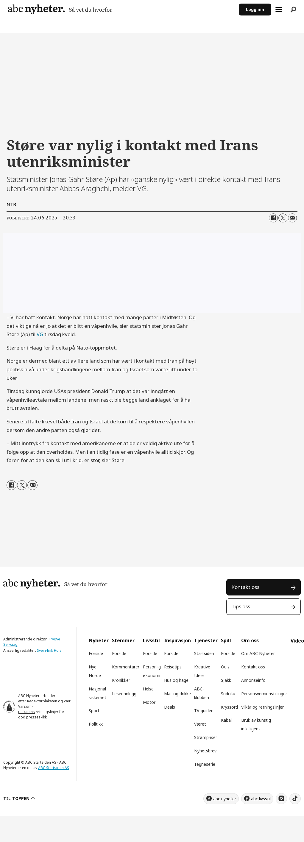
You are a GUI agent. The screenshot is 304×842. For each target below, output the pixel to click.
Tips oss (240, 606)
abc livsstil (261, 799)
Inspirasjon (177, 640)
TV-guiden (203, 710)
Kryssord (229, 707)
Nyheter (99, 640)
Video (297, 640)
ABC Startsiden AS (53, 767)
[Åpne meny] (278, 9)
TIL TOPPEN (16, 798)
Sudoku (228, 693)
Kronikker (121, 680)
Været (200, 724)
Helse (148, 689)
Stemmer (123, 640)
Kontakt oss (245, 587)
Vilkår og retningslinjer (262, 707)
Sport (94, 710)
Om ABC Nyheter (258, 653)
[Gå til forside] (60, 9)
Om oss (250, 640)
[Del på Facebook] (273, 217)
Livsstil (151, 640)
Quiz (225, 667)
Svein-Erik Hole (49, 650)
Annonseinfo (253, 680)
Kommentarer (125, 667)
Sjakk (226, 680)
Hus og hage (176, 680)
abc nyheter (224, 799)
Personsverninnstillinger (264, 693)
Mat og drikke (177, 693)
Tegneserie (204, 764)
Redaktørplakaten (42, 701)
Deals (169, 707)
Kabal (226, 720)
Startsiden (204, 653)
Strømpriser (205, 737)
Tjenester (206, 640)
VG (40, 334)
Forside (96, 653)
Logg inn (255, 9)
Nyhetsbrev (205, 751)
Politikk (96, 724)
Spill (226, 640)
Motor (149, 702)
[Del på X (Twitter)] (282, 217)
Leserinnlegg (124, 693)
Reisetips (173, 667)
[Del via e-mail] (292, 217)
